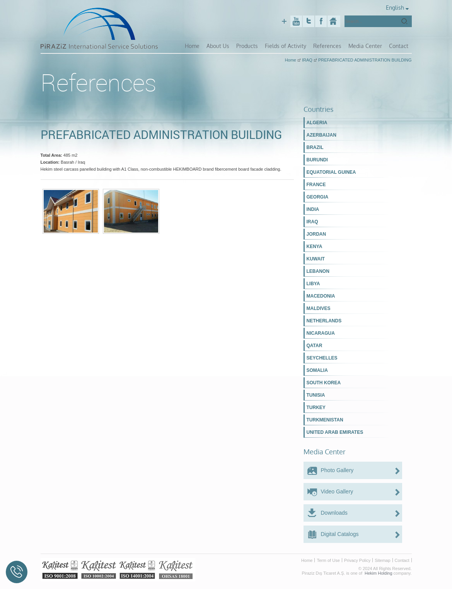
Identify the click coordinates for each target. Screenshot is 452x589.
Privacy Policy (357, 559)
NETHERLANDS (324, 320)
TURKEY (316, 406)
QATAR (314, 345)
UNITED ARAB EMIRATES (335, 431)
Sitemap (382, 559)
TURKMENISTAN (325, 419)
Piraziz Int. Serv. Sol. (333, 21)
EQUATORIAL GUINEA (331, 171)
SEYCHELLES (322, 357)
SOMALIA (317, 369)
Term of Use (328, 559)
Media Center (366, 46)
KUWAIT (316, 258)
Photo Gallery (337, 469)
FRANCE (316, 184)
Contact (398, 46)
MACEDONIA (321, 295)
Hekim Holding (378, 572)
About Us (223, 46)
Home (198, 46)
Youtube (296, 21)
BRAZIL (315, 146)
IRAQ (312, 221)
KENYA (314, 245)
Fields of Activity (288, 46)
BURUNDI (317, 159)
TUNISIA (316, 394)
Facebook (321, 21)
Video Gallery (337, 490)
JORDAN (316, 233)
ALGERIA (317, 122)
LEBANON (318, 270)
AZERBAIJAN (321, 134)
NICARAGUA (321, 332)
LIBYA (313, 283)
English (396, 8)
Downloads (334, 512)
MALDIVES (319, 307)
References (329, 46)
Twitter (308, 21)
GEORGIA (318, 196)
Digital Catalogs (340, 533)
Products (252, 46)
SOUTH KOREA (324, 382)
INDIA (313, 208)
